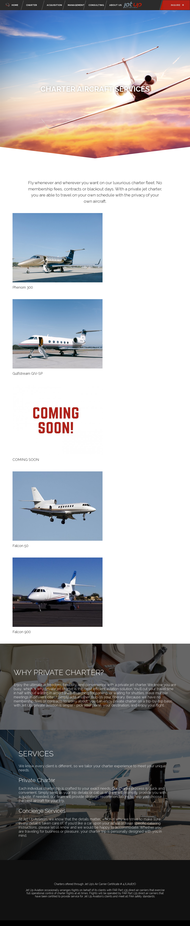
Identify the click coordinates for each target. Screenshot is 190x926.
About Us (126, 5)
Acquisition (54, 5)
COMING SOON (26, 460)
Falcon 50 (20, 546)
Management (76, 5)
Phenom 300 (23, 287)
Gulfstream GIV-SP (28, 373)
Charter (31, 5)
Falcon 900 (22, 632)
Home (11, 4)
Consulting (96, 5)
